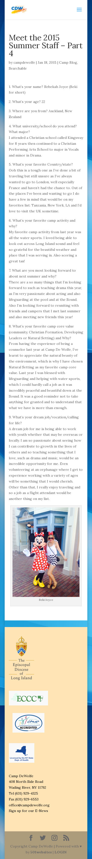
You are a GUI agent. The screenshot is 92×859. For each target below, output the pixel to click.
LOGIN (60, 852)
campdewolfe (24, 62)
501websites (41, 852)
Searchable (18, 68)
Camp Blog (68, 62)
